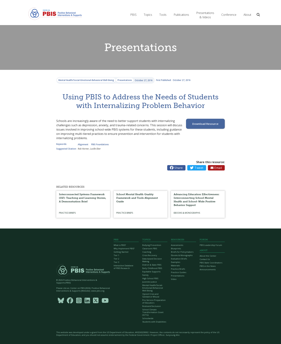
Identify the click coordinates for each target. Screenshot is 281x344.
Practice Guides (178, 272)
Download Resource (205, 124)
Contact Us (205, 259)
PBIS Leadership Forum (211, 245)
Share (176, 168)
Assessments (177, 245)
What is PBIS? (120, 245)
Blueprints (176, 248)
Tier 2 (116, 258)
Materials (175, 265)
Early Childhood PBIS (152, 268)
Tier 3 (116, 262)
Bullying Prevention (151, 245)
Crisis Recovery (149, 255)
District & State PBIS (151, 264)
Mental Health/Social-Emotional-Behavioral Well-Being (152, 288)
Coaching (146, 252)
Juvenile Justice (149, 281)
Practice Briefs (178, 269)
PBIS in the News (208, 266)
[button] (133, 14)
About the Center (208, 255)
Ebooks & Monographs (181, 255)
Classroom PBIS (149, 248)
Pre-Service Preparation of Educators (154, 301)
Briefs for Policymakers (182, 252)
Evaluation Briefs (179, 258)
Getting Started (121, 252)
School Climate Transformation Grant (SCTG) (152, 312)
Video (174, 279)
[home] (55, 13)
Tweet (196, 168)
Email (216, 168)
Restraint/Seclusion (151, 306)
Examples (175, 262)
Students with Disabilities (154, 321)
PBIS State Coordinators (211, 262)
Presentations (177, 275)
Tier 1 (116, 255)
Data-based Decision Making (152, 260)
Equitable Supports (151, 271)
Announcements (208, 269)
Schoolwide (147, 318)
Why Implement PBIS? (124, 248)
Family (145, 275)
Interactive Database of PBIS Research (123, 267)
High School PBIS (150, 278)
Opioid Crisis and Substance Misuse (150, 295)
